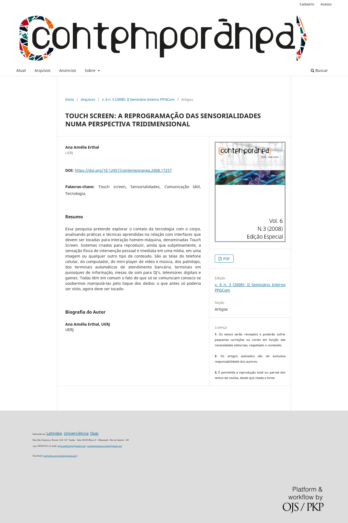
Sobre (91, 70)
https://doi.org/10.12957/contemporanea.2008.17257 (123, 170)
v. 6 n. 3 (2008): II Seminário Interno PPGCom (138, 99)
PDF (226, 258)
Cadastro (307, 4)
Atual (21, 70)
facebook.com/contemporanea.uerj (60, 455)
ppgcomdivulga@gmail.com (72, 446)
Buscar (319, 70)
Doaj (94, 433)
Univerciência (76, 433)
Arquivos (43, 70)
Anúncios (67, 70)
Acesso (326, 4)
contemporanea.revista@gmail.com (104, 446)
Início (69, 99)
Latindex (54, 433)
